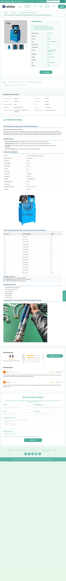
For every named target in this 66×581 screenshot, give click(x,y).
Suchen (62, 1)
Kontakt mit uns (47, 6)
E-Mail (5, 404)
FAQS (53, 6)
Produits (13, 12)
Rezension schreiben (54, 355)
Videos (35, 6)
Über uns (41, 6)
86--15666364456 (6, 1)
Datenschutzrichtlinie (46, 451)
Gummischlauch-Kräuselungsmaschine (27, 12)
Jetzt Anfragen (62, 6)
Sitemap (56, 451)
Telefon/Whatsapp (38, 404)
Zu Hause (20, 6)
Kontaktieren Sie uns (34, 451)
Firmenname (37, 411)
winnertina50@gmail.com (18, 1)
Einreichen (33, 440)
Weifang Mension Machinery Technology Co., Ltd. (32, 460)
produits (25, 451)
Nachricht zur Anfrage (10, 417)
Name (5, 411)
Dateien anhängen (8, 431)
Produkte (28, 6)
